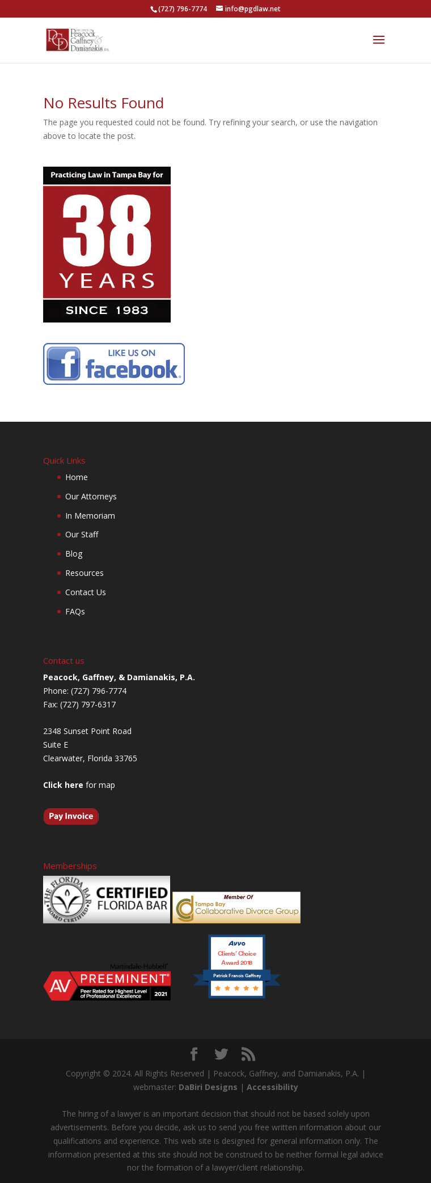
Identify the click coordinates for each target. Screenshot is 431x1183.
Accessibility (272, 1087)
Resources (84, 572)
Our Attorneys (91, 496)
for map (79, 784)
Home (76, 477)
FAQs (75, 611)
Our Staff (81, 534)
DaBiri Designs (208, 1087)
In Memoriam (90, 515)
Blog (73, 553)
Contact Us (85, 592)
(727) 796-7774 (182, 9)
